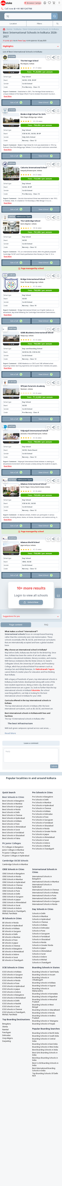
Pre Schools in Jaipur (40, 828)
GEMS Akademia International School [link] (37, 327)
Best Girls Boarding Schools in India (45, 1048)
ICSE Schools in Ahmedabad (14, 992)
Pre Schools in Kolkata (41, 805)
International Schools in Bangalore (42, 872)
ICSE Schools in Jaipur (11, 983)
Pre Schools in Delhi (40, 794)
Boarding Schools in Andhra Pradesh (43, 1011)
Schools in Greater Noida (42, 939)
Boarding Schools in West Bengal (43, 1000)
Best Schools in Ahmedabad (14, 821)
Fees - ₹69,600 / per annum (40, 489)
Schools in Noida (39, 936)
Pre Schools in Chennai (41, 802)
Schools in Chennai (40, 916)
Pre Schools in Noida (40, 823)
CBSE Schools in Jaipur (11, 894)
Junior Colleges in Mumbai (13, 844)
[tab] (46, 619)
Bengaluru (6, 1018)
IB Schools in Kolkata (11, 923)
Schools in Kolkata (39, 919)
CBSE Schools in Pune (11, 885)
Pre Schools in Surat (40, 834)
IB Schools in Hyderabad (12, 920)
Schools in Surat (39, 948)
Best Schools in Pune (11, 818)
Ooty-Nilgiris (7, 1032)
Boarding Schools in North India (45, 1027)
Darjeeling (6, 1035)
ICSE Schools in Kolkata (11, 966)
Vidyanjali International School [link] (34, 425)
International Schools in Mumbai (45, 876)
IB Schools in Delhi (10, 928)
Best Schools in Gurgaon (12, 801)
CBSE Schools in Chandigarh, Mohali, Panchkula (14, 906)
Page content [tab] (15, 618)
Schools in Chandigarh (41, 957)
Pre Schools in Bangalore (42, 791)
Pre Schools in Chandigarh (43, 843)
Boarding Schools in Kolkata (43, 977)
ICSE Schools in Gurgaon (12, 969)
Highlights (31, 40)
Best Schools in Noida (11, 804)
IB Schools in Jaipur (10, 937)
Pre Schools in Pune (40, 811)
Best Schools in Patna (11, 832)
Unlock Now (31, 596)
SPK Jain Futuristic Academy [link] (33, 380)
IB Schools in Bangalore (12, 943)
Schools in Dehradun (40, 922)
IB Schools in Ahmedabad (13, 946)
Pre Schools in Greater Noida (44, 826)
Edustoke (36, 684)
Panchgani (6, 1027)
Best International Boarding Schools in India (43, 1063)
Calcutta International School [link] (34, 162)
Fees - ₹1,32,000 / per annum (40, 391)
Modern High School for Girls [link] (33, 108)
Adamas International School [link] (33, 478)
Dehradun (6, 1029)
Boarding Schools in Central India (43, 1034)
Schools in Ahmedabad (41, 945)
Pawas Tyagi (22, 35)
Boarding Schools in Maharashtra (40, 984)
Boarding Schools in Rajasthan (45, 991)
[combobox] (27, 16)
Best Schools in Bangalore (13, 795)
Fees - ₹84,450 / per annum (40, 119)
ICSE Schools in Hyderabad (13, 980)
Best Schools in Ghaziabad (13, 830)
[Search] (54, 16)
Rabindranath (42, 663)
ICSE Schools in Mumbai (12, 972)
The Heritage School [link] (29, 55)
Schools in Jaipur (39, 942)
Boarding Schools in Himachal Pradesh (44, 995)
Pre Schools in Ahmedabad (43, 831)
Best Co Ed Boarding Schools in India (45, 1058)
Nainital (5, 1024)
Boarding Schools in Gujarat (43, 980)
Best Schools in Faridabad (13, 827)
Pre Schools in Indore (41, 837)
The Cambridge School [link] (30, 215)
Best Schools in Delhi (11, 806)
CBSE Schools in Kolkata (12, 882)
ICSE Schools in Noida (11, 975)
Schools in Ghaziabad (41, 934)
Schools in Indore (39, 951)
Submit (54, 760)
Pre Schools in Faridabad (42, 817)
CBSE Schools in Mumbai (12, 873)
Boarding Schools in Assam (43, 969)
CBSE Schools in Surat (11, 899)
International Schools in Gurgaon (46, 895)
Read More (10, 727)
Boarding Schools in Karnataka (45, 988)
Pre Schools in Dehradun (42, 808)
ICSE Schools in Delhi (11, 995)
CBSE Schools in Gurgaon (12, 891)
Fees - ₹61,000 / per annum (40, 226)
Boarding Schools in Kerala (43, 1007)
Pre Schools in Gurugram (42, 814)
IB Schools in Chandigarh (12, 954)
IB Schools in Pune (9, 934)
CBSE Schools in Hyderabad (13, 876)
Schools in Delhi (38, 908)
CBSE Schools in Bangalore (13, 868)
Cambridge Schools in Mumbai (15, 858)
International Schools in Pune (44, 890)
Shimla (5, 1021)
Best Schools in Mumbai (12, 798)
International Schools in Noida (44, 898)
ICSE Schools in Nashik (11, 998)
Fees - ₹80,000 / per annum (40, 436)
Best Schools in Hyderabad (13, 812)
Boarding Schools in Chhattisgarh (40, 973)
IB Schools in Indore (10, 949)
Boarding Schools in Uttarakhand (46, 1004)
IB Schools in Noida (10, 917)
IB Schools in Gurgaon (11, 925)
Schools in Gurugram (41, 928)
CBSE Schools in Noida (11, 871)
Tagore (51, 663)
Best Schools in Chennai (12, 809)
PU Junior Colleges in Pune (13, 847)
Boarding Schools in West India (45, 1041)
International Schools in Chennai (45, 884)
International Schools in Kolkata (45, 887)
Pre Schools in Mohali (41, 840)
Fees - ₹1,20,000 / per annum (40, 66)
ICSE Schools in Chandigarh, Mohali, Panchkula (13, 1007)
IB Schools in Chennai (11, 940)
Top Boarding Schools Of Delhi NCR (45, 1069)
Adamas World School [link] (30, 536)
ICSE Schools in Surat (11, 1001)
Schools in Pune (38, 925)
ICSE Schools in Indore (11, 986)
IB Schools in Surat (10, 951)
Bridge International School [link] (33, 273)
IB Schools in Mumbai (11, 931)
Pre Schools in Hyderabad (43, 800)
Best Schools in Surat (11, 824)
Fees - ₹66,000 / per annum (40, 338)
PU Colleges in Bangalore (12, 841)
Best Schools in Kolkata (12, 815)
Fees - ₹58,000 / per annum (40, 547)
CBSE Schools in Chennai (12, 879)
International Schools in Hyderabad (42, 880)
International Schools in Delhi (44, 893)
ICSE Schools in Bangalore (13, 989)
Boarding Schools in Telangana (45, 1015)
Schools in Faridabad (41, 931)
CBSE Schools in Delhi (11, 888)
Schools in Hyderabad (41, 913)
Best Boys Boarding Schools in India (45, 1053)
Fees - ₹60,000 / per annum (40, 284)
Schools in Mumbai (40, 910)
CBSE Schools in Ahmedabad (14, 897)
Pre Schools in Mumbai (41, 797)
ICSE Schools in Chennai (12, 1003)
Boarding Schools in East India (45, 1038)
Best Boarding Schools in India (45, 1044)
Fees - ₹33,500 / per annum (40, 173)
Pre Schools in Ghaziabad (42, 820)
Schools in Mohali (39, 954)
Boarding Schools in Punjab (43, 1018)
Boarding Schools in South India (45, 1030)
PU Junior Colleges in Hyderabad (15, 850)
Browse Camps (32, 3)
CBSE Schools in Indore (12, 902)
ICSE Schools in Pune (10, 977)
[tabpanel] (31, 676)
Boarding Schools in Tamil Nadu (45, 966)
